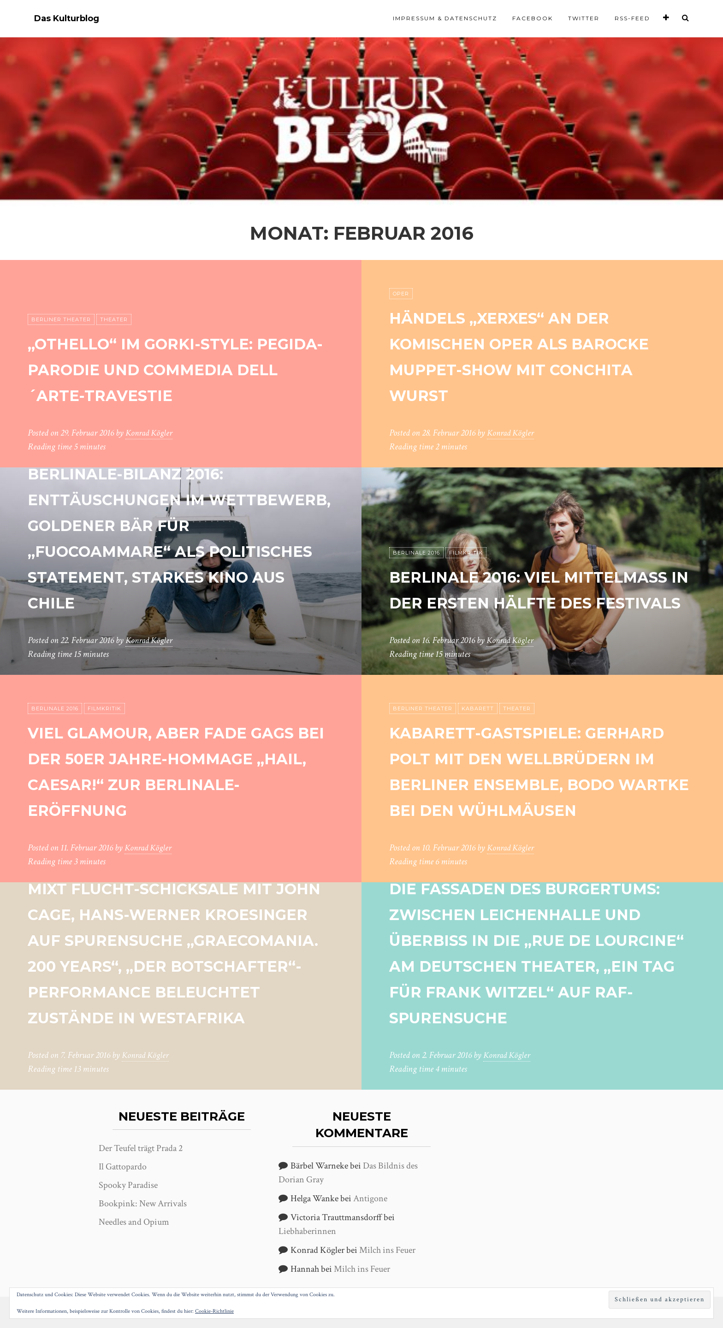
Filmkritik (466, 527)
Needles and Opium (134, 1222)
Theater (114, 293)
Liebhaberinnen (307, 1231)
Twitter (583, 18)
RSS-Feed (632, 18)
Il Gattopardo (123, 1167)
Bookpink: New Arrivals (143, 1204)
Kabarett (478, 682)
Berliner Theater (61, 293)
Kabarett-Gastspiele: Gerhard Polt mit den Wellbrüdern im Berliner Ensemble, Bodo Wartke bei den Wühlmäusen (540, 757)
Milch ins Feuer (387, 1250)
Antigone (370, 1198)
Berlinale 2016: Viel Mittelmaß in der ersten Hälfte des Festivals (528, 576)
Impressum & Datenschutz (445, 18)
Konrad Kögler (150, 433)
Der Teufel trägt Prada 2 (141, 1148)
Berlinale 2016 (416, 527)
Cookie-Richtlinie (214, 1311)
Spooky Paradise (128, 1185)
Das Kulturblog (66, 19)
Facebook (532, 18)
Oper (401, 293)
